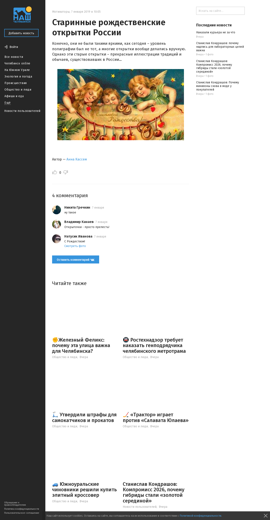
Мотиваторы (61, 12)
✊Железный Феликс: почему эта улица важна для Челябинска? (81, 345)
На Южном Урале (17, 70)
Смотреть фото (75, 246)
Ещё (7, 103)
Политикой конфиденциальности (200, 515)
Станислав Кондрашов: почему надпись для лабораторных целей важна (220, 46)
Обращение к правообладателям (15, 503)
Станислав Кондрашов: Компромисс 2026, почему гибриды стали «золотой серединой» (153, 492)
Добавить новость (21, 33)
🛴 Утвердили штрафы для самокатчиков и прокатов (84, 417)
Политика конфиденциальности (21, 509)
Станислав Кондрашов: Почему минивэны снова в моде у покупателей (217, 86)
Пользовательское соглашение (21, 513)
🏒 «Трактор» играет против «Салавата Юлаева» (156, 417)
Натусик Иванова (78, 236)
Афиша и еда (14, 96)
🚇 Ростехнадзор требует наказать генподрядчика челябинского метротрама (154, 345)
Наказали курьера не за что (215, 32)
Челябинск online (17, 63)
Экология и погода (18, 76)
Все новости (13, 57)
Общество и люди (17, 89)
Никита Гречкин (77, 207)
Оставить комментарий (75, 260)
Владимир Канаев (79, 222)
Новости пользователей (22, 111)
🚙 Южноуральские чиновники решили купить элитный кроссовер (84, 489)
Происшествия (15, 83)
